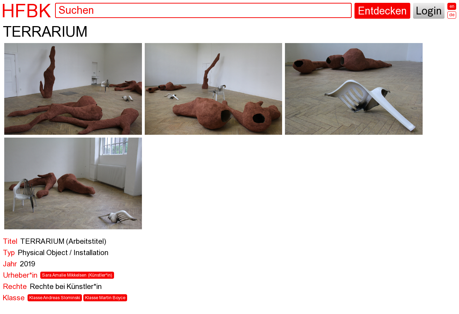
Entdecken (382, 11)
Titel (10, 242)
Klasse (14, 298)
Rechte (15, 287)
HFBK (26, 11)
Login (429, 11)
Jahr (10, 264)
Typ (9, 253)
